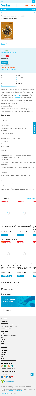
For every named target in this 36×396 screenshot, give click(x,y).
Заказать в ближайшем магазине (9, 52)
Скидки (3, 358)
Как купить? (4, 352)
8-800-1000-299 (30, 5)
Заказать (4, 62)
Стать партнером (7, 304)
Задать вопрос (34, 128)
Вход (2, 1)
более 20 (5, 368)
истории (7, 94)
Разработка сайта (4, 393)
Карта (2, 343)
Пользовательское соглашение (8, 360)
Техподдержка (4, 321)
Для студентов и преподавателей (24, 79)
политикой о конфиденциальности (16, 390)
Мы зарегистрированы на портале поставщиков (8, 381)
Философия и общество (27, 285)
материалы (18, 95)
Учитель (18, 77)
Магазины (3, 337)
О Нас (2, 333)
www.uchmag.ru (28, 392)
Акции (2, 341)
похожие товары (31, 198)
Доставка (3, 354)
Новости (3, 339)
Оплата (2, 356)
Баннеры (3, 345)
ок (32, 374)
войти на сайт (22, 313)
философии (17, 97)
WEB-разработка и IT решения (8, 335)
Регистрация (4, 347)
